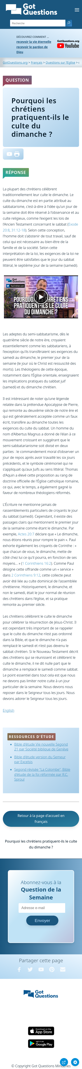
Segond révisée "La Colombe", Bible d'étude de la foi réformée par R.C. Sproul (42, 774)
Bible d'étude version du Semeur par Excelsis (40, 759)
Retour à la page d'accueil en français (41, 818)
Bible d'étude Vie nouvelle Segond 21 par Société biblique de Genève (41, 747)
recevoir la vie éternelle (33, 42)
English (8, 710)
